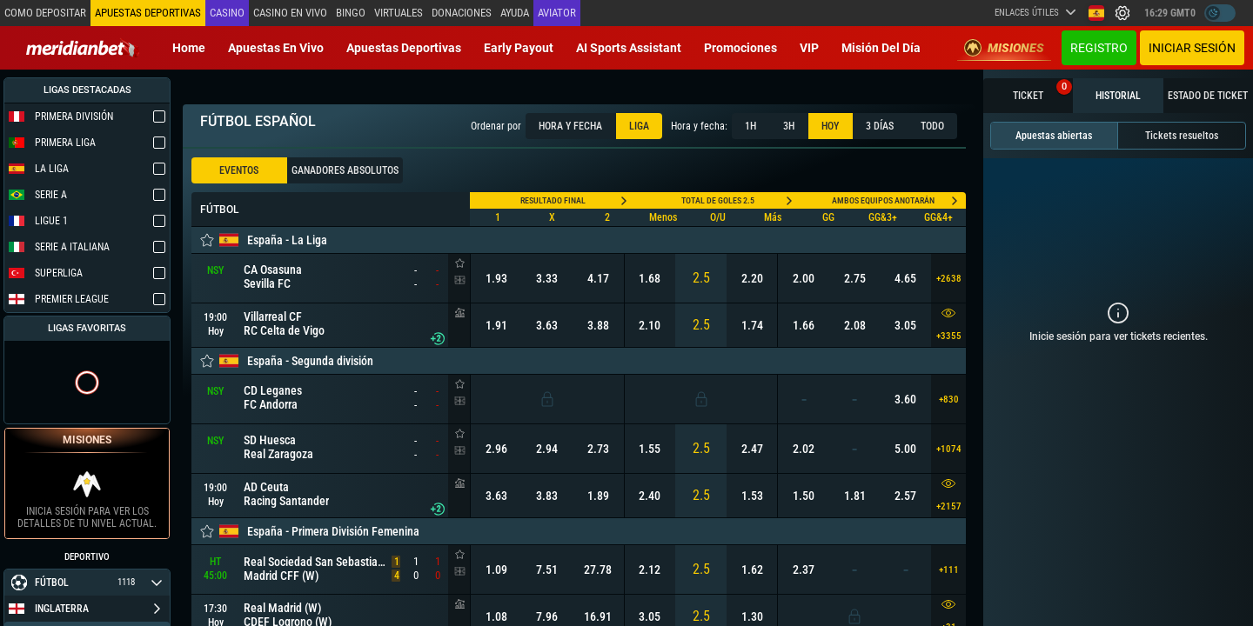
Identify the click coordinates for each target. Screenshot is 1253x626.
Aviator (557, 12)
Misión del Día (881, 48)
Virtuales (398, 12)
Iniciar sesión (1192, 48)
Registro (1099, 48)
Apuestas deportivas (403, 48)
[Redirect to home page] (82, 48)
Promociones (740, 48)
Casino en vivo (290, 12)
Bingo (350, 12)
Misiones (1004, 48)
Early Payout (518, 48)
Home (188, 48)
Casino (227, 12)
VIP (809, 48)
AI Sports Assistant (628, 48)
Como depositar (45, 12)
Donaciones (462, 12)
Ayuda (514, 12)
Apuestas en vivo (276, 48)
